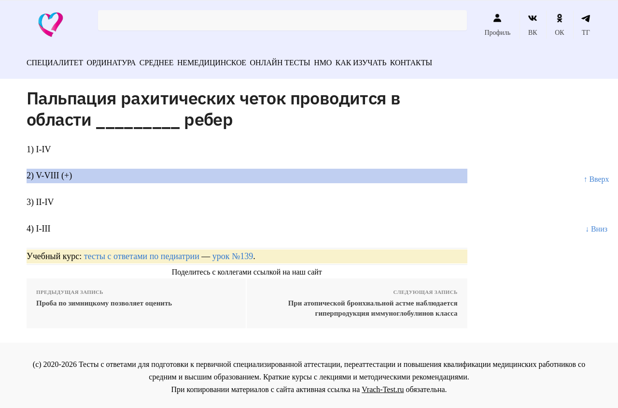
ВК (533, 24)
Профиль (497, 24)
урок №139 (232, 253)
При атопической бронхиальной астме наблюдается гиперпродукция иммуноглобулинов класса (373, 305)
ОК (559, 24)
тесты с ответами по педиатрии (141, 253)
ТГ (586, 24)
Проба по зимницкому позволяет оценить (104, 300)
